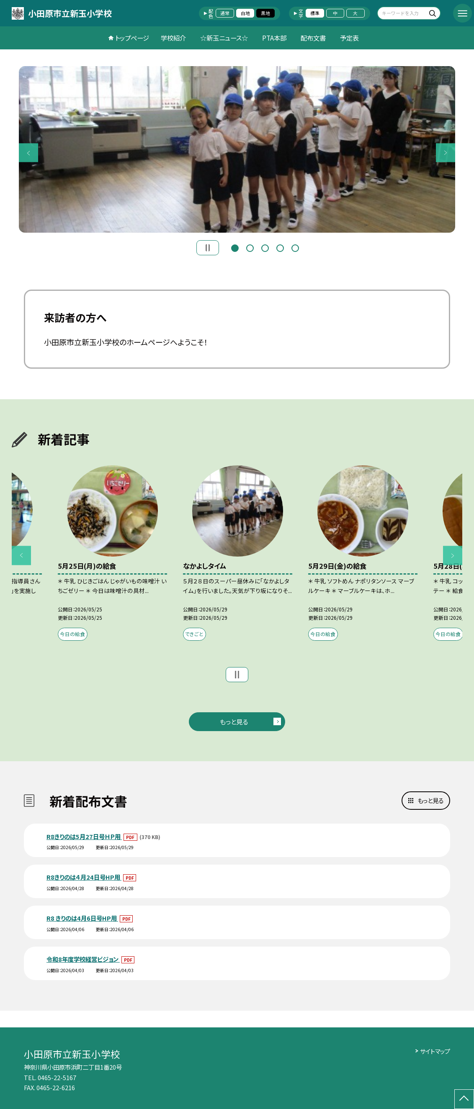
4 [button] (280, 247)
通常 (224, 13)
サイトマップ (435, 1051)
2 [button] (250, 247)
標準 (314, 13)
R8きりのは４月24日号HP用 (83, 877)
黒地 (265, 13)
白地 (245, 13)
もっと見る (234, 721)
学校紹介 (173, 37)
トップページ (132, 37)
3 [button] (265, 247)
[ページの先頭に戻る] (464, 1099)
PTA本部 (274, 37)
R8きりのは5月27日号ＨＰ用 (84, 836)
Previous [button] (28, 152)
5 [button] (295, 247)
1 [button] (235, 247)
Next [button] (445, 152)
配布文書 (313, 37)
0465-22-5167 (57, 1077)
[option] (237, 149)
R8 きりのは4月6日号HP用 (82, 918)
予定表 (349, 37)
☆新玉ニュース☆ (224, 37)
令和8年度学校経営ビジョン (83, 959)
